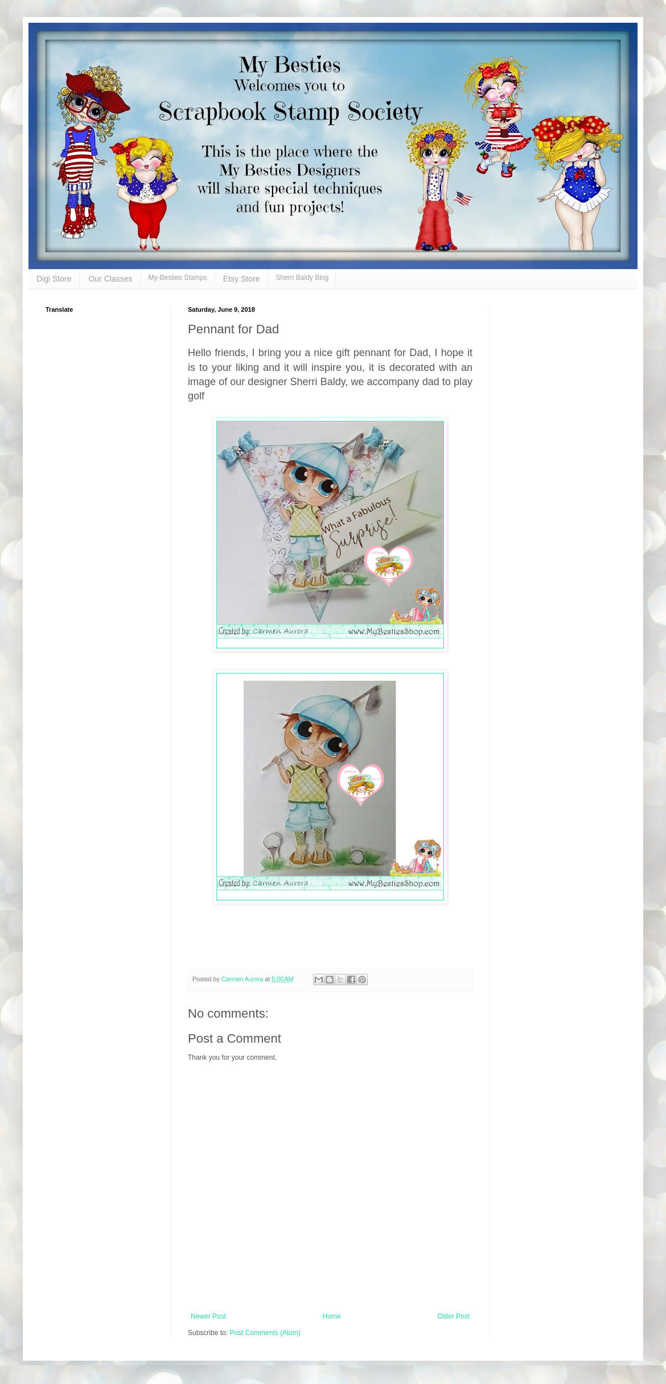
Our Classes (110, 278)
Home (332, 1316)
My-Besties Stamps (178, 278)
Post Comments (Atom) (265, 1333)
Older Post (453, 1316)
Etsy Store (241, 278)
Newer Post (208, 1316)
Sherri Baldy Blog (302, 278)
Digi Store (53, 278)
